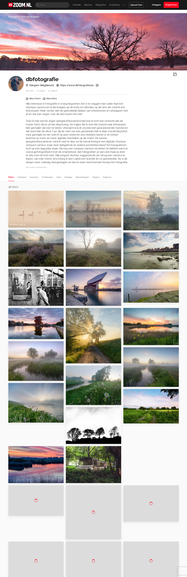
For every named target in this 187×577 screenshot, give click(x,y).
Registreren (171, 5)
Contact (150, 556)
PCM (44, 565)
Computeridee (34, 565)
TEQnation (123, 568)
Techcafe (92, 565)
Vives (92, 568)
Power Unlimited (161, 565)
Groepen (34, 177)
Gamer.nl (134, 565)
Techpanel (124, 565)
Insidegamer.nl (145, 565)
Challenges (47, 177)
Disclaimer (151, 537)
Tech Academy (82, 568)
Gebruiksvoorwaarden (157, 542)
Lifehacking (113, 565)
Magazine (100, 5)
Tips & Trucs (69, 565)
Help (149, 552)
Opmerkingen (82, 177)
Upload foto (136, 5)
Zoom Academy (66, 568)
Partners (150, 547)
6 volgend (52, 91)
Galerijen (21, 177)
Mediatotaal (81, 565)
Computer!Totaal (55, 565)
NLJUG (114, 568)
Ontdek (77, 5)
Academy (114, 5)
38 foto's (30, 91)
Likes (58, 177)
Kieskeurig (21, 565)
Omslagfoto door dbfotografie (23, 16)
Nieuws (88, 5)
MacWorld (102, 565)
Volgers (96, 177)
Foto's (11, 177)
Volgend (107, 177)
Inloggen (156, 5)
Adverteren (152, 532)
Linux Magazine (103, 568)
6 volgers (41, 91)
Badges (68, 177)
